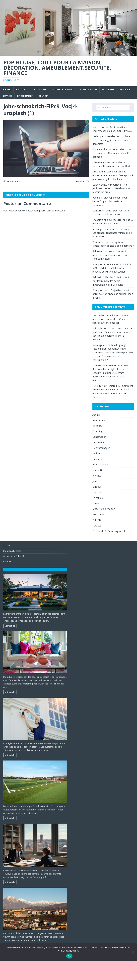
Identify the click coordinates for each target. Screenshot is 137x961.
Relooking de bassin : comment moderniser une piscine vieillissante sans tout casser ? (111, 255)
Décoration (39, 89)
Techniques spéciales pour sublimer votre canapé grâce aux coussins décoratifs (111, 140)
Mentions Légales (12, 550)
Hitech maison (25, 96)
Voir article (10, 625)
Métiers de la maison (63, 89)
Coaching (97, 431)
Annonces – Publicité (13, 556)
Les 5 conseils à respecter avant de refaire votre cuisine (110, 393)
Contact (44, 96)
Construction (88, 89)
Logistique (98, 497)
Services (7, 96)
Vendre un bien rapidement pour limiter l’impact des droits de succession (109, 201)
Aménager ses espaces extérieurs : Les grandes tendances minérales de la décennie (112, 233)
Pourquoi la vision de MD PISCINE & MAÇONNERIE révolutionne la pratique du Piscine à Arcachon (112, 268)
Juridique (97, 486)
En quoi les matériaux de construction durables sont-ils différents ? (111, 335)
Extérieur (125, 89)
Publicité (96, 519)
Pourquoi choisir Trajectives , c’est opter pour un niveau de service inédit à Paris (112, 294)
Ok (69, 956)
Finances (97, 459)
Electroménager (101, 447)
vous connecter (24, 210)
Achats (96, 414)
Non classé (98, 514)
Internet (96, 475)
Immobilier (108, 89)
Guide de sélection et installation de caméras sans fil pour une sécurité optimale (111, 153)
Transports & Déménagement (108, 531)
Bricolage (22, 89)
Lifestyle (96, 492)
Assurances (98, 420)
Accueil (6, 89)
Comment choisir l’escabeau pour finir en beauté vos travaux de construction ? (112, 356)
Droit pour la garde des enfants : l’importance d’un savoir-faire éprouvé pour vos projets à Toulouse (112, 175)
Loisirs (95, 503)
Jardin (95, 481)
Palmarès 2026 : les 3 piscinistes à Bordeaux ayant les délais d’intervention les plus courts (110, 281)
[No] (133, 952)
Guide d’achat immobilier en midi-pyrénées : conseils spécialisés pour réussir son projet (111, 188)
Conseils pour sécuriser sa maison (110, 365)
